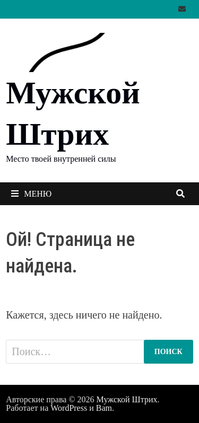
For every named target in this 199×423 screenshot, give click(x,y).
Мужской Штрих (127, 399)
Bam (104, 407)
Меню (31, 193)
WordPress (68, 407)
